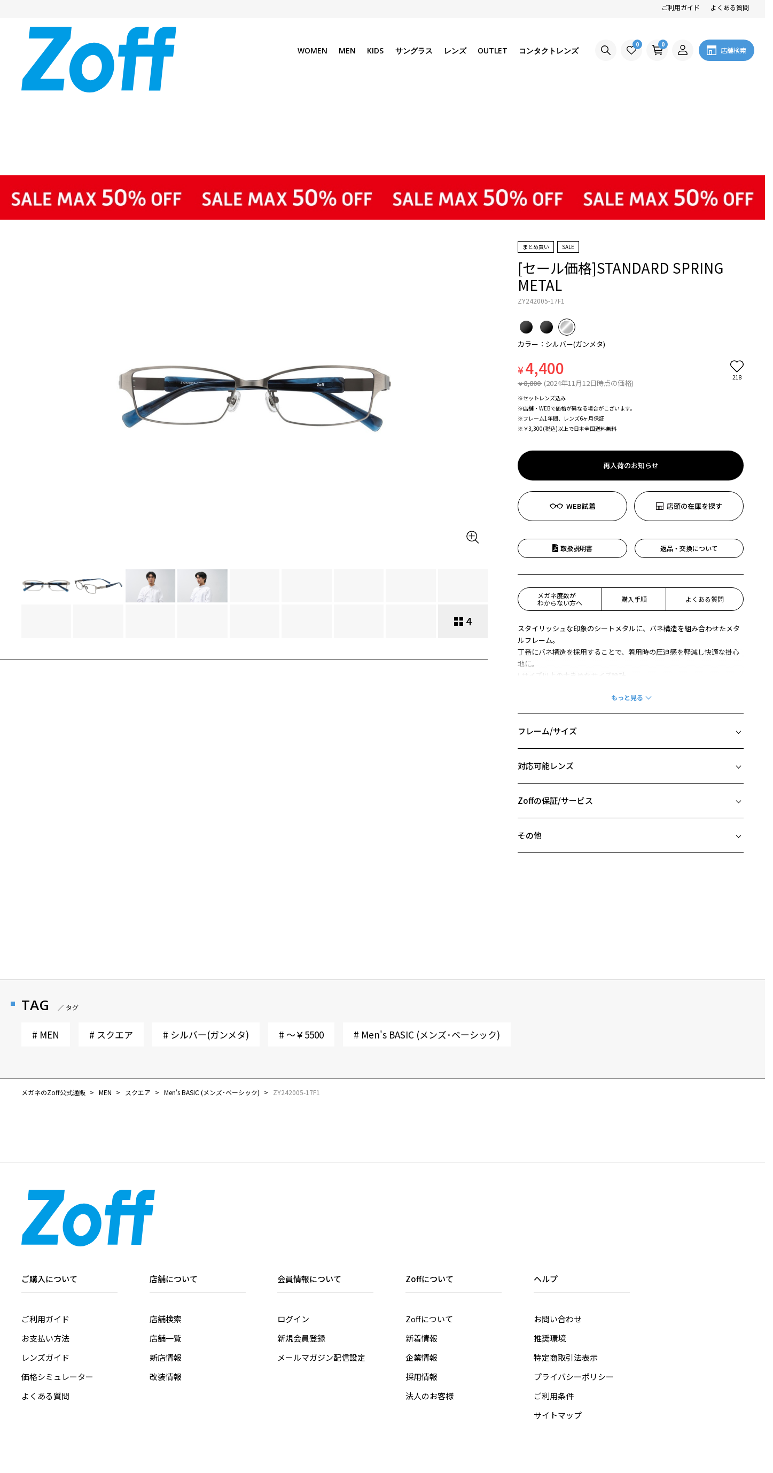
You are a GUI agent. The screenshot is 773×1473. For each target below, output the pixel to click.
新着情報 (421, 1255)
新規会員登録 (301, 1255)
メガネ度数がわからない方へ (559, 516)
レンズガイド (45, 1275)
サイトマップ (558, 1332)
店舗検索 (166, 1236)
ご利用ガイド (680, 7)
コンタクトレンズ (549, 50)
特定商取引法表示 (566, 1275)
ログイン (293, 1236)
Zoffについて (429, 1236)
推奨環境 (550, 1255)
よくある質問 (729, 7)
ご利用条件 (554, 1313)
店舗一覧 (166, 1255)
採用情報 (421, 1294)
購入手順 (634, 516)
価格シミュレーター (57, 1294)
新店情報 (166, 1275)
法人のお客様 (429, 1313)
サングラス (414, 50)
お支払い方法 (45, 1255)
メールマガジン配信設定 (321, 1275)
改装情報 (166, 1294)
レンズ (455, 50)
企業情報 (421, 1275)
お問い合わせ (558, 1236)
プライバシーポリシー (574, 1294)
